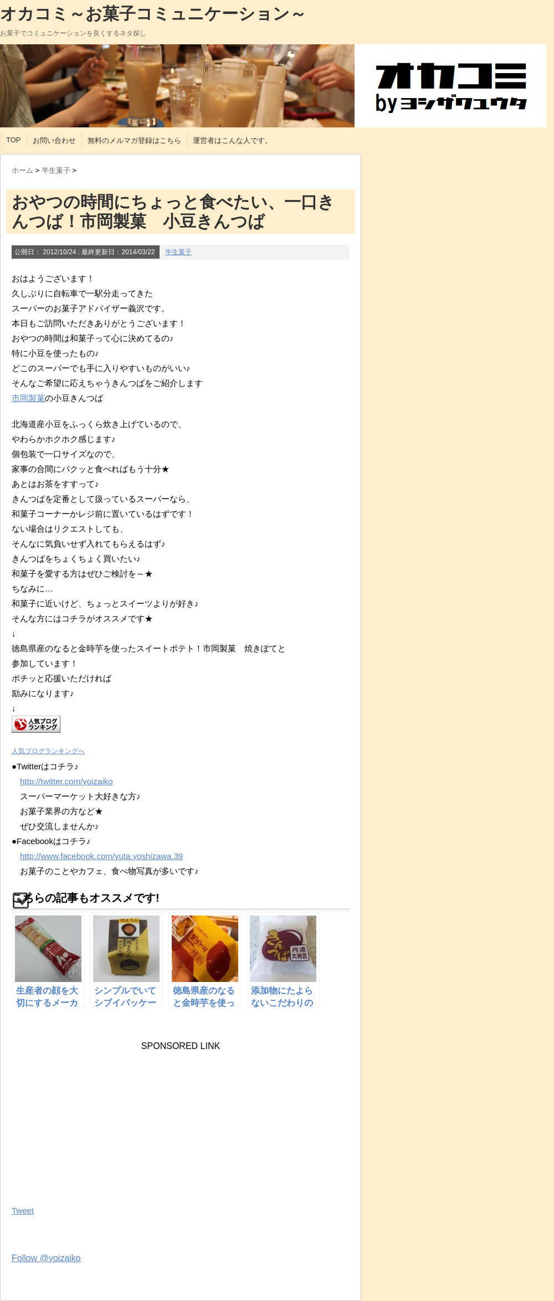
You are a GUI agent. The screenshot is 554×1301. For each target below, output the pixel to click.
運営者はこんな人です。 (232, 140)
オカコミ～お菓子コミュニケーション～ (153, 13)
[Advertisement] (95, 1120)
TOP (13, 140)
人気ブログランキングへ (48, 751)
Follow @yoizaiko (46, 1258)
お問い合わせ (54, 140)
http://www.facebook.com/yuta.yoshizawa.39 (101, 856)
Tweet (23, 1210)
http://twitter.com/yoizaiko (66, 781)
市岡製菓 (28, 398)
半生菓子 (178, 252)
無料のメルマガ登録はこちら (134, 140)
